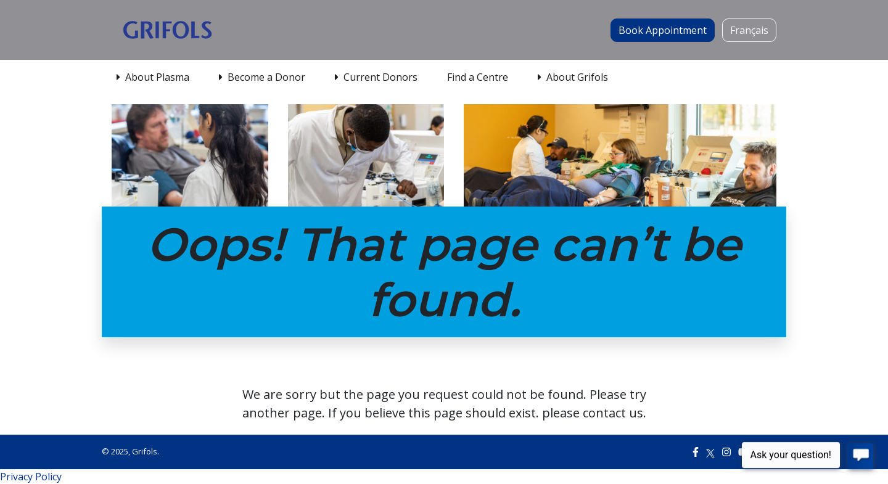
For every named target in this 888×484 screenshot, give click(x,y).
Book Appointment (663, 30)
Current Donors (376, 77)
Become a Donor (262, 77)
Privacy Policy (31, 476)
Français (749, 30)
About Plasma (153, 77)
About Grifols (573, 77)
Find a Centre (477, 77)
